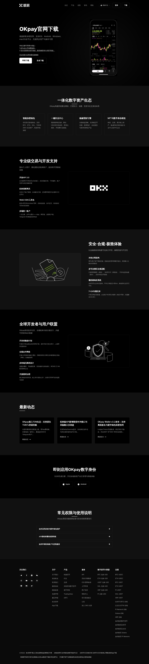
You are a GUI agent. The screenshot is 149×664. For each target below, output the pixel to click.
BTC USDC (119, 575)
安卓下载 (40, 61)
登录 (116, 5)
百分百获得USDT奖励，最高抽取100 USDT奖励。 (38, 50)
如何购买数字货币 (121, 621)
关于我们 (55, 575)
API (83, 575)
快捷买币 (67, 575)
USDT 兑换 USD (103, 582)
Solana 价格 (119, 613)
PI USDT (118, 590)
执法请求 (55, 602)
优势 (79, 5)
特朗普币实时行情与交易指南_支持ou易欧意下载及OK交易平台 (39, 657)
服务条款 (55, 586)
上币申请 (85, 586)
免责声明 (55, 594)
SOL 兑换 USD (103, 586)
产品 (72, 5)
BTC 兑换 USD (103, 575)
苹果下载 (25, 60)
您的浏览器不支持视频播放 (103, 47)
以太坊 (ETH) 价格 (121, 605)
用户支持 (85, 590)
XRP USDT (119, 598)
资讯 (85, 5)
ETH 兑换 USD (103, 578)
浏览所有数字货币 (70, 586)
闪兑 (65, 578)
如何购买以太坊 (120, 629)
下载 (125, 5)
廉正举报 (55, 598)
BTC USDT (119, 582)
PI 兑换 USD (102, 594)
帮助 (92, 5)
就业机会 (55, 578)
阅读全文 (26, 439)
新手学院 (67, 590)
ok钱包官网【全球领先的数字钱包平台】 (66, 653)
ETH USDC (119, 578)
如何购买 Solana (121, 633)
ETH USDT (119, 586)
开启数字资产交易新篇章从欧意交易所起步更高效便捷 (75, 657)
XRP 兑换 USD (103, 590)
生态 (66, 5)
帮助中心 (85, 594)
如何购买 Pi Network (122, 636)
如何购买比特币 (120, 625)
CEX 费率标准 (86, 582)
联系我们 (55, 582)
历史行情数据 (86, 578)
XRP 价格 (118, 617)
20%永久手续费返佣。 (28, 48)
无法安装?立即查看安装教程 (28, 55)
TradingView (68, 594)
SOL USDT (119, 594)
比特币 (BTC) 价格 (121, 602)
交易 (65, 582)
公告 (83, 602)
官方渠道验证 (86, 598)
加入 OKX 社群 (87, 605)
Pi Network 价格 (121, 609)
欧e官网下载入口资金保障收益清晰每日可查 (39, 653)
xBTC (66, 598)
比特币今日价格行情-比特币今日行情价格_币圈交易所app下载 (98, 653)
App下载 (55, 605)
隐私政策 (55, 590)
